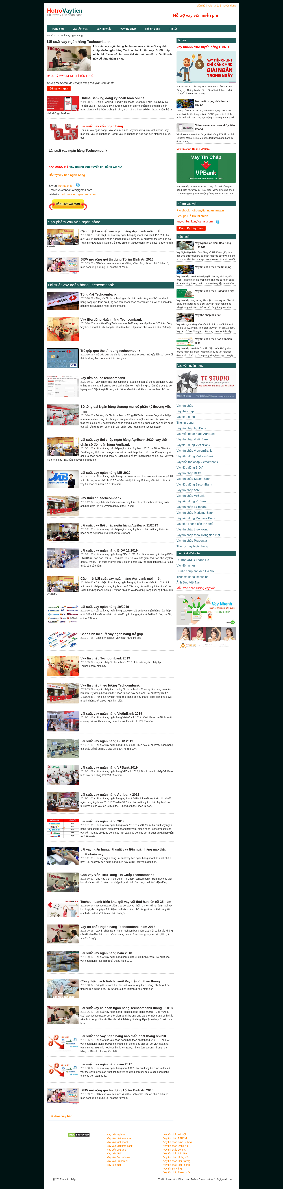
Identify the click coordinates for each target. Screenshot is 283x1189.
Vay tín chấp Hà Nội (174, 1134)
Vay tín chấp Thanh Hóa (176, 1172)
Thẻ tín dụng (152, 28)
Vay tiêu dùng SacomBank (194, 484)
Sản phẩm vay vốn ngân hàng (74, 222)
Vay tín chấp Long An (175, 1149)
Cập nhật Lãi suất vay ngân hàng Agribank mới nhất (120, 231)
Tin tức (173, 28)
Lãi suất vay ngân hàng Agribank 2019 (109, 794)
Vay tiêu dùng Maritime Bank (196, 518)
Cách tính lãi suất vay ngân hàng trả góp (111, 634)
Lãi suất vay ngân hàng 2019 (102, 821)
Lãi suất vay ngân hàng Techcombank (81, 285)
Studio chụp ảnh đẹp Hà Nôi (195, 571)
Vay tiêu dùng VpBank (191, 501)
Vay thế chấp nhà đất (208, 315)
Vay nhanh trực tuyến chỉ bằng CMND (95, 166)
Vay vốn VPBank (116, 1149)
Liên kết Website (188, 553)
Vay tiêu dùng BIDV (190, 467)
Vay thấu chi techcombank (100, 498)
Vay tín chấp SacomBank (193, 478)
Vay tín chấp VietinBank (192, 439)
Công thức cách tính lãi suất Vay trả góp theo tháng (120, 981)
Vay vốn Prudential (117, 1161)
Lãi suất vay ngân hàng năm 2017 (106, 1064)
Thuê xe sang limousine (192, 577)
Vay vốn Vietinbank (118, 1142)
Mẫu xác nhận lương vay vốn (196, 588)
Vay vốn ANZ (114, 1153)
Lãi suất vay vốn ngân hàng (101, 126)
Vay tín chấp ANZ (188, 490)
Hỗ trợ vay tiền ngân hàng (67, 175)
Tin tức (182, 40)
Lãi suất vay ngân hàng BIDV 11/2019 (109, 550)
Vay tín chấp (104, 28)
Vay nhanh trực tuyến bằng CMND (203, 47)
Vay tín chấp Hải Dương (176, 1161)
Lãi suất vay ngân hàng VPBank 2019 (109, 767)
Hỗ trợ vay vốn (187, 204)
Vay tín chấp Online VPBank (193, 149)
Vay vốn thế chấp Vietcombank (197, 462)
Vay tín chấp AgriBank (191, 428)
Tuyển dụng (229, 5)
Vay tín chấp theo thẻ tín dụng (213, 267)
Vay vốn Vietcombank (119, 1138)
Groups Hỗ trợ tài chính (192, 216)
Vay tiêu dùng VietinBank (193, 445)
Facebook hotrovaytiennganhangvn (200, 210)
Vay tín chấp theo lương (192, 529)
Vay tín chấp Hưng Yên (176, 1157)
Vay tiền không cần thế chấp (195, 524)
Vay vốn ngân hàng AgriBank (196, 434)
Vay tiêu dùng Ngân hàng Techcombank (111, 319)
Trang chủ (57, 28)
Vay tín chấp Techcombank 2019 (105, 658)
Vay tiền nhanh (186, 565)
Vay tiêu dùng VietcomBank (195, 456)
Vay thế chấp (128, 28)
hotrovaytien (66, 185)
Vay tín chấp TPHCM (175, 1138)
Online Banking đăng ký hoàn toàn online (112, 98)
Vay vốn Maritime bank (120, 1145)
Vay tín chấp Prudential (192, 540)
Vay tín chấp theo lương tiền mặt (214, 291)
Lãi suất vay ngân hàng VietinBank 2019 (111, 713)
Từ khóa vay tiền (60, 1116)
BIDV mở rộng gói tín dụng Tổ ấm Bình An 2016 (116, 259)
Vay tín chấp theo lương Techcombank (110, 685)
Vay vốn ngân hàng (190, 365)
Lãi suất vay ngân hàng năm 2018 (106, 953)
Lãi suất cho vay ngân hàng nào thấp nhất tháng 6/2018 (123, 1036)
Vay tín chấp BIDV (189, 473)
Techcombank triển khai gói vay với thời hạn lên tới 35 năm (125, 902)
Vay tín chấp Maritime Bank (195, 512)
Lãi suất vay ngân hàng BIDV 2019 (106, 741)
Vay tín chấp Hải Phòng (176, 1164)
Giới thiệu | (214, 5)
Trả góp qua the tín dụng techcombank (110, 351)
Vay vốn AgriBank (117, 1134)
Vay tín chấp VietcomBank (194, 450)
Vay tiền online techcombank (102, 378)
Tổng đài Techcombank (98, 294)
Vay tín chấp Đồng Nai (175, 1145)
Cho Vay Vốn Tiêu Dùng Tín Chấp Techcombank (117, 875)
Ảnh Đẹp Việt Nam (189, 582)
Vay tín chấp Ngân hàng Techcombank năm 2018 (117, 927)
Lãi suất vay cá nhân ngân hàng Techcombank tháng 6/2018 (126, 1008)
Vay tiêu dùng (186, 417)
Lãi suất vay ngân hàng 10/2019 (104, 607)
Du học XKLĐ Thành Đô (193, 560)
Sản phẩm (184, 237)
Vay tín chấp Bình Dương (177, 1142)
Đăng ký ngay (58, 88)
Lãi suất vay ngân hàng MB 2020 (105, 473)
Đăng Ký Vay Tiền (191, 228)
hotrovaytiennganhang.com (78, 194)
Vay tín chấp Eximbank (192, 507)
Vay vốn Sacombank (118, 1157)
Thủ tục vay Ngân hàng (192, 546)
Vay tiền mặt (80, 28)
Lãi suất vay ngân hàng (70, 35)
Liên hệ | (202, 5)
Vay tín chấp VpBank (190, 495)
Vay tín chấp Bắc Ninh (175, 1153)
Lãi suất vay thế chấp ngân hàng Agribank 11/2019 (119, 525)
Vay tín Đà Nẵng (172, 1168)
